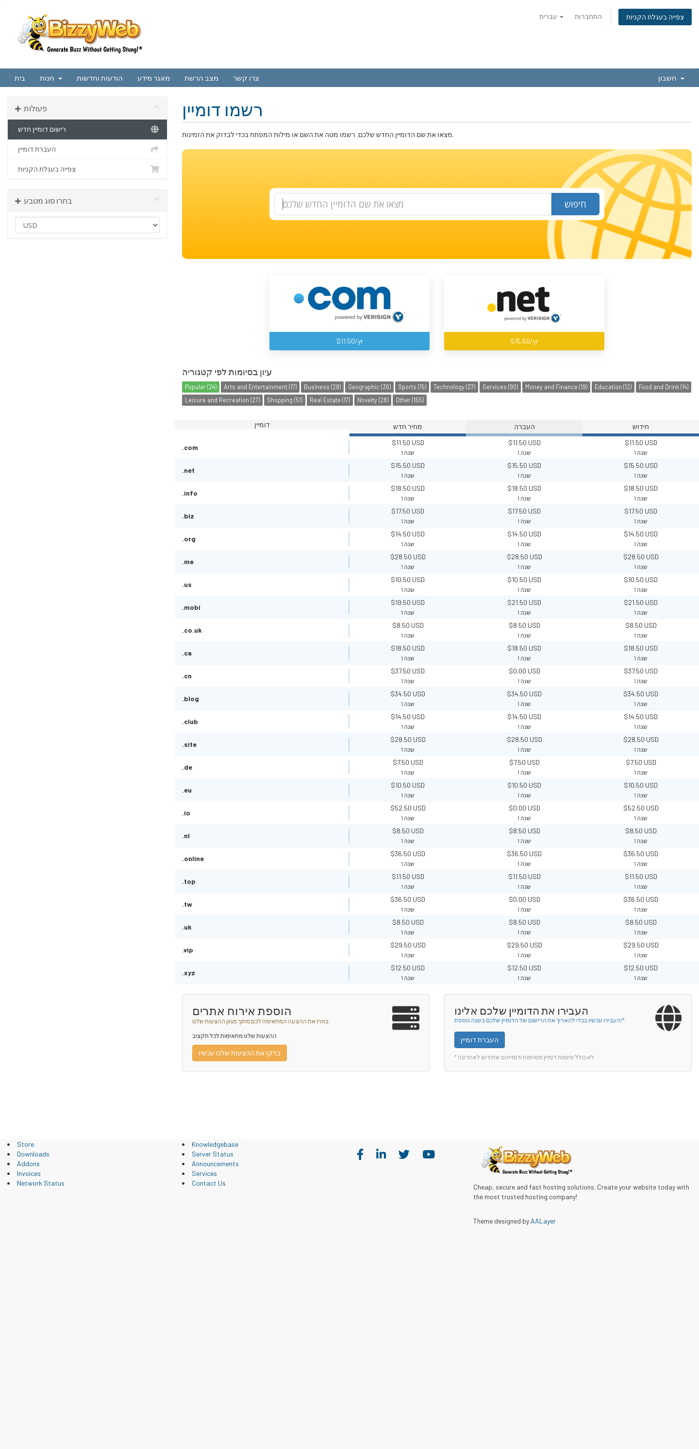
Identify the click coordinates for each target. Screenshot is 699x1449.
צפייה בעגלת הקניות (655, 17)
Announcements (215, 1163)
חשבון (671, 77)
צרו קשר (246, 77)
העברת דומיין (87, 149)
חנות (51, 77)
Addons (28, 1163)
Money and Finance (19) (556, 387)
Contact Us (209, 1183)
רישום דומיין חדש (87, 129)
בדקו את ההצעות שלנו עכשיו (240, 1053)
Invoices (29, 1173)
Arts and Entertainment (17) (260, 387)
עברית (551, 16)
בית (20, 77)
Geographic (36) (369, 387)
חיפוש (575, 204)
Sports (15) (412, 387)
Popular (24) (200, 387)
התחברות (588, 16)
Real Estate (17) (330, 400)
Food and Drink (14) (663, 387)
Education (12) (613, 387)
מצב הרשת (201, 77)
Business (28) (322, 387)
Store (25, 1144)
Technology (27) (454, 387)
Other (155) (410, 400)
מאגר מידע (153, 77)
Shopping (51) (284, 400)
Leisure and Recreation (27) (222, 400)
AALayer (543, 1221)
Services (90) (500, 387)
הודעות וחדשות (100, 77)
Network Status (41, 1183)
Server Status (212, 1154)
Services (204, 1173)
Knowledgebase (215, 1144)
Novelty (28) (372, 400)
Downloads (33, 1154)
